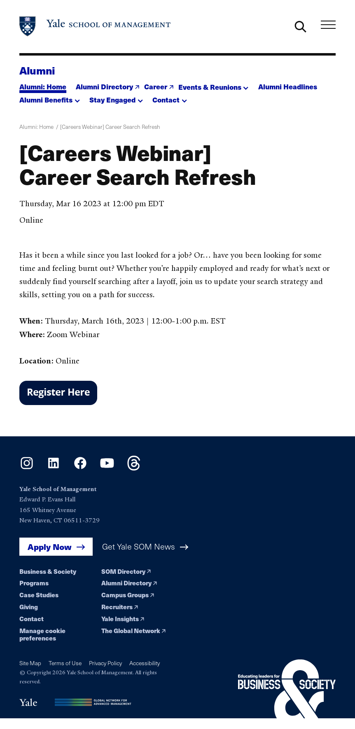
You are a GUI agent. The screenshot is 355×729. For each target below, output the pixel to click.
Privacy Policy (105, 663)
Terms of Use (65, 663)
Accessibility (144, 663)
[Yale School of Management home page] (95, 26)
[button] (213, 84)
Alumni (37, 70)
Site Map (30, 663)
